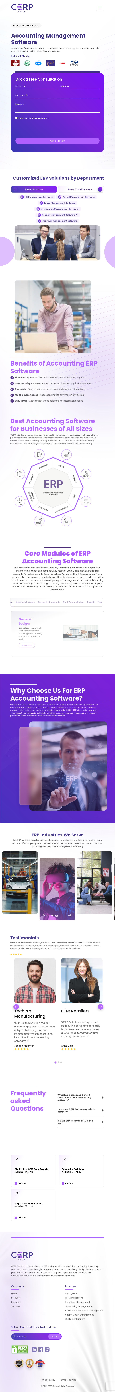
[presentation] (35, 130)
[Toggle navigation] (100, 8)
